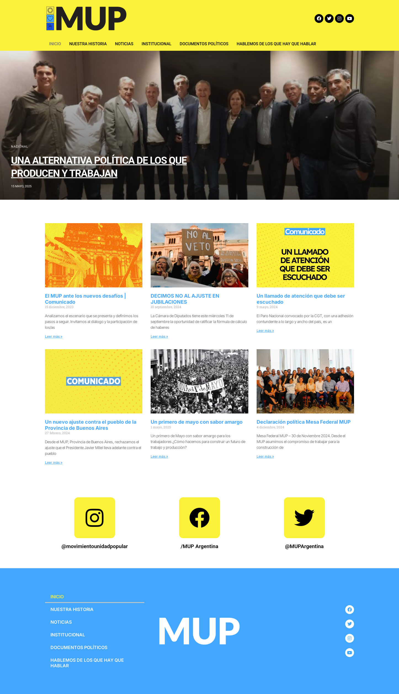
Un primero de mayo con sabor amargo (197, 422)
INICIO (55, 43)
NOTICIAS (125, 43)
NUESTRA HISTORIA (88, 43)
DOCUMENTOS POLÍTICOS (205, 43)
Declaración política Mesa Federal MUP (304, 422)
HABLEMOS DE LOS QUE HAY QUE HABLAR (278, 43)
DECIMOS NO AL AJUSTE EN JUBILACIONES (185, 299)
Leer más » (53, 336)
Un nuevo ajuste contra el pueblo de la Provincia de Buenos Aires (90, 425)
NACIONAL (19, 146)
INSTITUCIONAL (157, 43)
